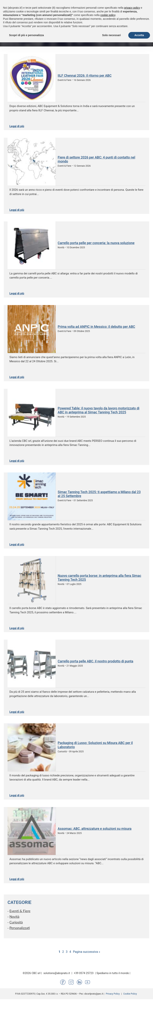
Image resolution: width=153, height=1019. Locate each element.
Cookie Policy (130, 993)
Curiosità (16, 922)
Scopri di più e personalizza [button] (26, 35)
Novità (14, 916)
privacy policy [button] (132, 7)
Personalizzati (19, 928)
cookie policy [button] (107, 15)
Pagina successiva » (86, 952)
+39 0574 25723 (83, 973)
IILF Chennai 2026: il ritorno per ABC (84, 75)
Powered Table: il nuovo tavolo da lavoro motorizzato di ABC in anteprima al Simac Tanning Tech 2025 (98, 410)
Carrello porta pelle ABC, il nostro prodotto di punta (95, 661)
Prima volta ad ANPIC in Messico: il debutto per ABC (96, 327)
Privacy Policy (113, 993)
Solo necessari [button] (111, 35)
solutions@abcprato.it (56, 973)
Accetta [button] (139, 35)
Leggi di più (16, 126)
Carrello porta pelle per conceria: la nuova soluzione (96, 243)
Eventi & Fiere (19, 911)
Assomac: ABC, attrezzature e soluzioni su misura (94, 829)
